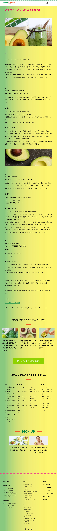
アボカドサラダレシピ (29, 488)
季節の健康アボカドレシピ (10, 388)
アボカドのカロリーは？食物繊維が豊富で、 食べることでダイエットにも (10, 495)
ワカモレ (7, 391)
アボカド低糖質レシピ (10, 407)
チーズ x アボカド (47, 389)
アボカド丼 (33, 387)
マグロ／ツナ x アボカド (47, 393)
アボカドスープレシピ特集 (29, 499)
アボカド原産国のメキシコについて (30, 516)
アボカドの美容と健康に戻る (28, 361)
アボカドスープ (22, 398)
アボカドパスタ (34, 389)
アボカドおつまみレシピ (10, 397)
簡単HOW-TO (6, 500)
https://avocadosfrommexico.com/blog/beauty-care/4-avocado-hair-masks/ (28, 308)
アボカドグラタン (34, 393)
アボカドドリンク (22, 407)
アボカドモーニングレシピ (29, 497)
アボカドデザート (22, 402)
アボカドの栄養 (6, 485)
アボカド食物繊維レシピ (10, 402)
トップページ (6, 481)
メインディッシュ (22, 388)
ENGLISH (45, 499)
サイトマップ (46, 490)
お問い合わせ (46, 496)
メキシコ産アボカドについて (30, 507)
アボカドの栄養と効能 (8, 488)
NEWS (44, 481)
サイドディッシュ (22, 393)
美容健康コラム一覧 (8, 492)
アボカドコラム (27, 523)
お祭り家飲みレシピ (10, 411)
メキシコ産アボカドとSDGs (29, 518)
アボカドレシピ (27, 481)
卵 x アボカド (46, 405)
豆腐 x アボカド (46, 403)
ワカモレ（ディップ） (22, 411)
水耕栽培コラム (28, 511)
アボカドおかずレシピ (34, 407)
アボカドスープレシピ (10, 416)
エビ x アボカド (46, 396)
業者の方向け (46, 484)
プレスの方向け (47, 487)
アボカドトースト (34, 402)
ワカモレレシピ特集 (28, 486)
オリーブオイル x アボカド (47, 409)
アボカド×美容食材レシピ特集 (30, 491)
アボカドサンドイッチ (34, 397)
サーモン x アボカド (47, 400)
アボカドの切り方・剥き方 (9, 505)
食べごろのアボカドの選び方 (9, 503)
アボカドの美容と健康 (8, 490)
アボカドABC (26, 505)
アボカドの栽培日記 (29, 513)
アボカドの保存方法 (7, 507)
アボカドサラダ (9, 394)
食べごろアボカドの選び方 (12, 303)
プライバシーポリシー (48, 493)
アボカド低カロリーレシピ (10, 420)
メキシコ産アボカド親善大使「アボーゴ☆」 (30, 521)
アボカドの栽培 (27, 509)
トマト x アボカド (47, 387)
